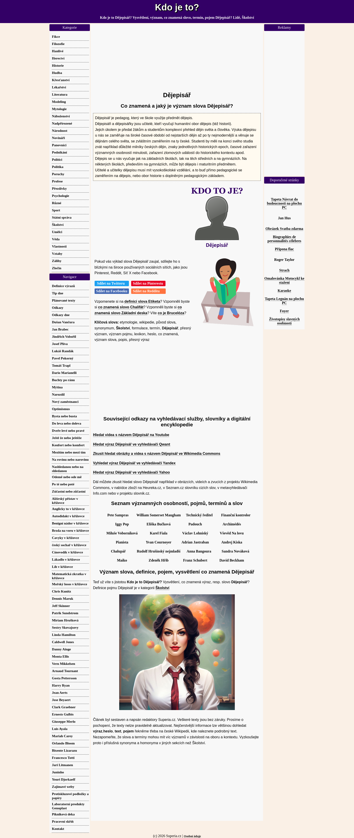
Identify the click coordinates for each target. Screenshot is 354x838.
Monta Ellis (60, 656)
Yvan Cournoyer (158, 542)
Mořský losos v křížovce (69, 584)
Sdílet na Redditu (148, 291)
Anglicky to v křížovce (68, 509)
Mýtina (57, 387)
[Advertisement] (177, 55)
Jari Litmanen (62, 765)
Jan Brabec (60, 329)
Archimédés (232, 524)
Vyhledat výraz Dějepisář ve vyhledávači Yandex (134, 463)
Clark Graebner (64, 707)
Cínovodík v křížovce (67, 552)
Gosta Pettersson (64, 678)
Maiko (122, 560)
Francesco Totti (63, 758)
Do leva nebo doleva (66, 423)
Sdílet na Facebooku (111, 291)
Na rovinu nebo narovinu (70, 459)
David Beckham (231, 560)
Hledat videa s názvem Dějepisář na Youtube (131, 435)
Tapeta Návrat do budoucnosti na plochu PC (284, 203)
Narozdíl (58, 394)
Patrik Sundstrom (65, 613)
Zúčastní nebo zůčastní (69, 491)
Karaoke (284, 291)
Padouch (195, 524)
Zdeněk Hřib (158, 560)
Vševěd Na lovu (232, 533)
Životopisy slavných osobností (284, 321)
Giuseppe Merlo (63, 721)
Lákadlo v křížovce (66, 559)
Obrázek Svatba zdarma (284, 229)
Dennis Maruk (62, 598)
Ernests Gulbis (63, 714)
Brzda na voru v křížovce (70, 530)
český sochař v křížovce (69, 545)
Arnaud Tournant (65, 671)
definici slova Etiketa (142, 301)
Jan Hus (284, 218)
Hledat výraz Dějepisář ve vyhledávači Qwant (131, 444)
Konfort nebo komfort (68, 445)
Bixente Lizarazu (64, 750)
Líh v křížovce (62, 567)
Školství (162, 588)
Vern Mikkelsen (63, 664)
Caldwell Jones (63, 642)
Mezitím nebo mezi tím (69, 452)
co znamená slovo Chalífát (121, 307)
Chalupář (118, 551)
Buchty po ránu (63, 380)
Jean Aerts (60, 692)
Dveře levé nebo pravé (68, 430)
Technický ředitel (199, 515)
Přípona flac (284, 249)
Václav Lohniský (195, 533)
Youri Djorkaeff (63, 779)
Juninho (58, 772)
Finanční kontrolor (236, 515)
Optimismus (61, 409)
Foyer (284, 311)
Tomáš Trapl (61, 365)
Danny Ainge (61, 649)
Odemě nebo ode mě (67, 477)
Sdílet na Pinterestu (148, 283)
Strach (284, 270)
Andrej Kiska (231, 542)
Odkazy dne (61, 315)
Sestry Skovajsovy (65, 627)
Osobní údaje (192, 836)
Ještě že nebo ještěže (67, 438)
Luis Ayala (60, 729)
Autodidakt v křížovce (68, 516)
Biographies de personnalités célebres (284, 239)
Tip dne (57, 293)
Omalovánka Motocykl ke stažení (284, 280)
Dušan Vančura (63, 322)
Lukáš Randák (63, 351)
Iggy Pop (122, 524)
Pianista (122, 542)
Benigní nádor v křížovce (70, 523)
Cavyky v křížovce (65, 538)
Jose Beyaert (61, 700)
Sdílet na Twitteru (111, 283)
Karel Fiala (158, 533)
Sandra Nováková (235, 551)
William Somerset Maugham (158, 515)
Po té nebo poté (63, 484)
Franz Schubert (195, 560)
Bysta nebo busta (64, 416)
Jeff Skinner (61, 606)
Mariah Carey (62, 736)
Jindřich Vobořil (64, 336)
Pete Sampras (118, 515)
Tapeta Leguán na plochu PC (284, 301)
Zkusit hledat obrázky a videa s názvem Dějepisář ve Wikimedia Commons (156, 454)
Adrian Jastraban (195, 542)
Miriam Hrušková (65, 620)
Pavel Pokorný (62, 358)
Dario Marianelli (64, 373)
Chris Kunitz (61, 591)
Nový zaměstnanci (65, 402)
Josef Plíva (60, 344)
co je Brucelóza (171, 313)
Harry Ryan (61, 685)
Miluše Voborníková (121, 533)
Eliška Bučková (158, 524)
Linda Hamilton (63, 635)
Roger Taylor (284, 260)
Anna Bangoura (199, 551)
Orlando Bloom (63, 743)
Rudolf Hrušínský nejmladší (158, 551)
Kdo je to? (177, 7)
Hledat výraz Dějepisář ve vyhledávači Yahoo (131, 472)
